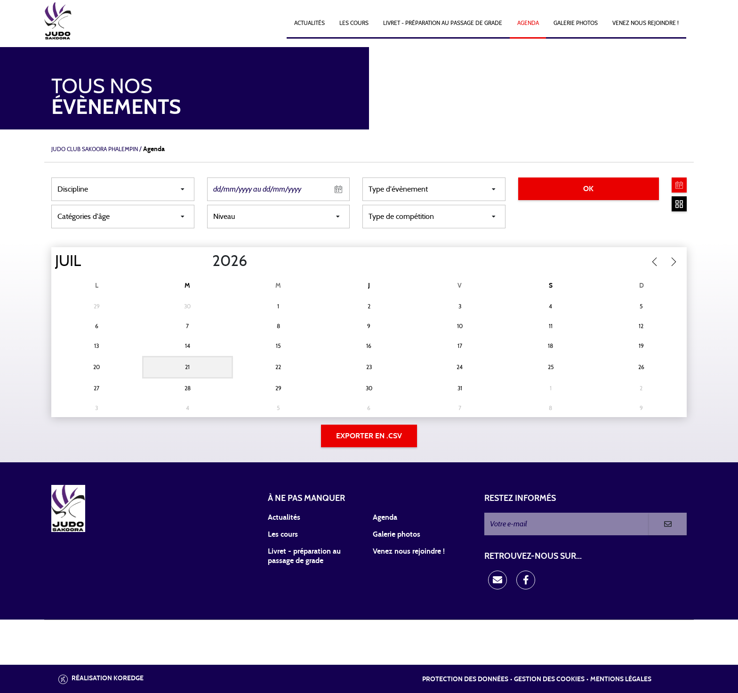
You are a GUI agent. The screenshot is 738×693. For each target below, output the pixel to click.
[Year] (205, 261)
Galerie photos (576, 23)
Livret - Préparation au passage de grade (442, 23)
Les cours (354, 23)
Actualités (309, 23)
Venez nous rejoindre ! (645, 23)
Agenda (528, 23)
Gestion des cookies (549, 679)
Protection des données (465, 679)
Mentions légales (620, 679)
